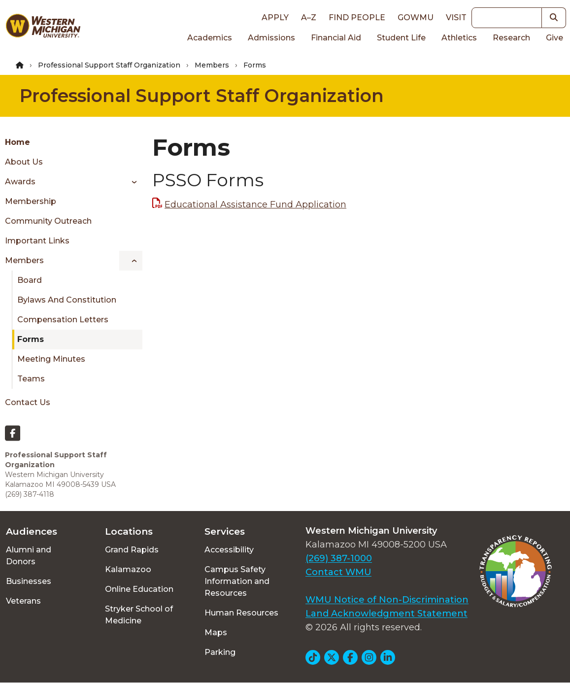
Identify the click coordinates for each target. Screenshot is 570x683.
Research (511, 37)
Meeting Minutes (51, 359)
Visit (456, 17)
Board (29, 280)
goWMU (416, 17)
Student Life (401, 37)
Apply (275, 17)
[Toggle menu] (130, 182)
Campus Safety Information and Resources (236, 581)
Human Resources (241, 612)
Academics (209, 37)
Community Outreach (48, 221)
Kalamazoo (128, 569)
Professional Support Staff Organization (109, 65)
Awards (20, 181)
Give (554, 37)
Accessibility (229, 549)
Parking (219, 652)
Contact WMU (338, 572)
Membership (30, 201)
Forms (30, 339)
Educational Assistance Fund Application (255, 204)
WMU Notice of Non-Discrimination (387, 599)
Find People (357, 17)
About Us (24, 162)
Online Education (139, 589)
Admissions (271, 37)
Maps (215, 632)
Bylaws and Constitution (66, 300)
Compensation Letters (62, 319)
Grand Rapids (132, 549)
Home (17, 142)
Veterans (23, 601)
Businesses (28, 581)
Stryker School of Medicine (139, 614)
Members (212, 65)
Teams (31, 378)
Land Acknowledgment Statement (386, 613)
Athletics (459, 37)
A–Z (308, 17)
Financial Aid (336, 37)
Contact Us (27, 402)
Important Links (37, 240)
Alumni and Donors (28, 555)
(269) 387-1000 (338, 558)
